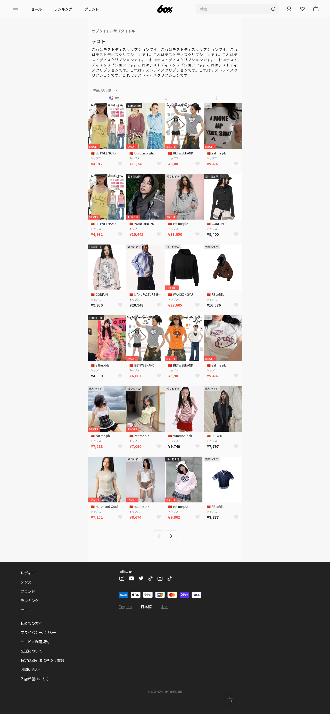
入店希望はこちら (35, 678)
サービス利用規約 (35, 641)
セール (36, 9)
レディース (29, 572)
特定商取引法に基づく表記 (42, 660)
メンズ (26, 582)
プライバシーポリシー (39, 632)
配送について (31, 651)
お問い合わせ (31, 669)
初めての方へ (31, 623)
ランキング (63, 9)
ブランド (92, 9)
